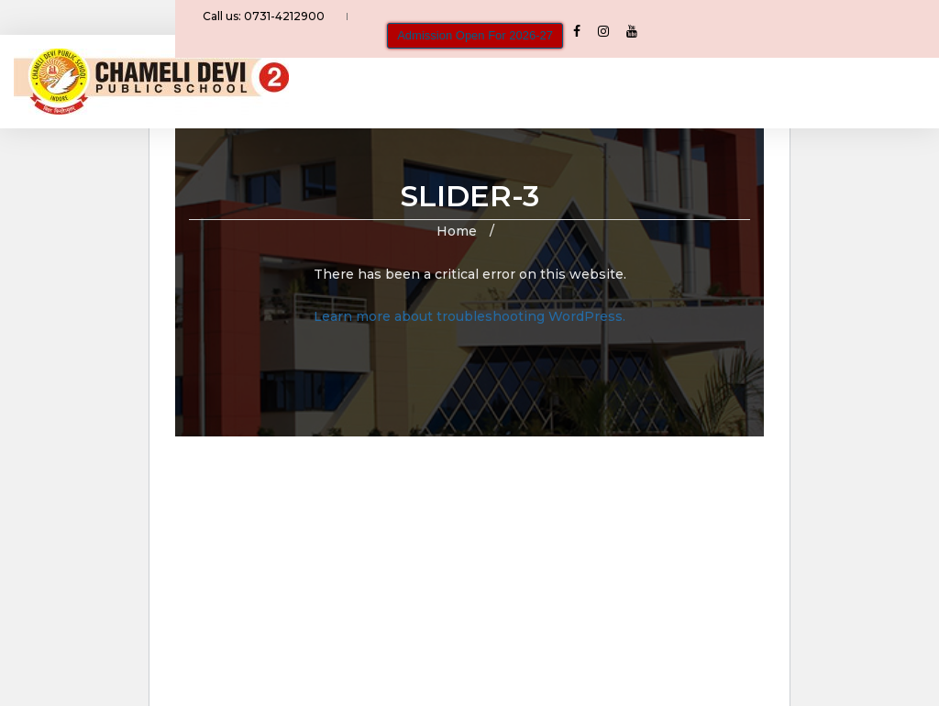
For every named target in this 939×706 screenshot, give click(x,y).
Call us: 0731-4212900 (274, 22)
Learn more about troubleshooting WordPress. (469, 316)
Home (456, 231)
